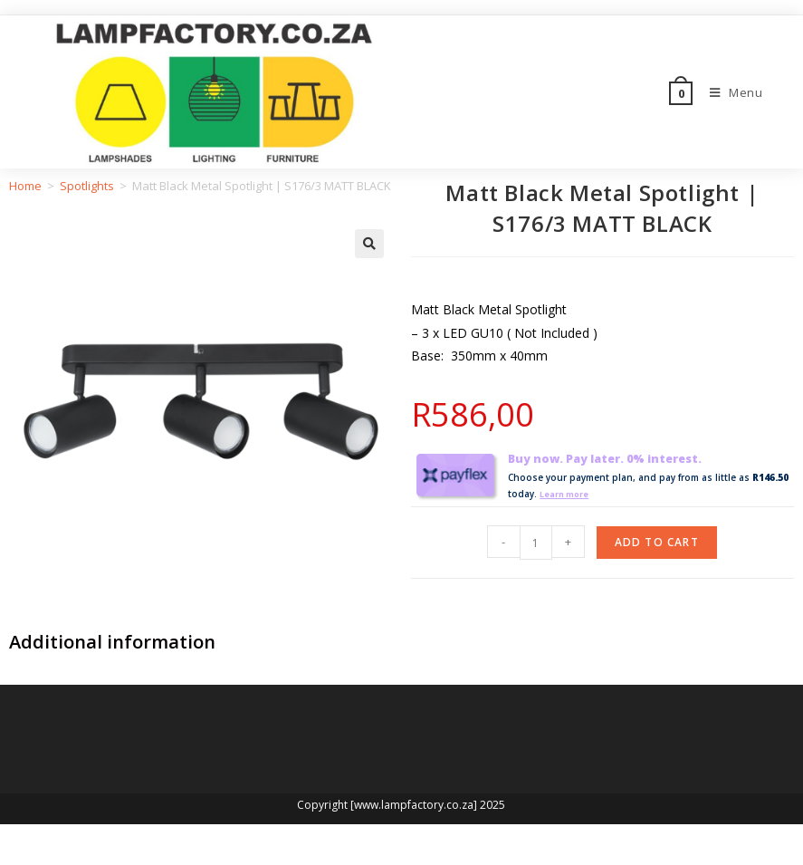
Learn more (568, 493)
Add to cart (657, 542)
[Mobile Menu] (729, 92)
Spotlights (87, 186)
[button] (369, 243)
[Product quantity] (536, 542)
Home (25, 186)
